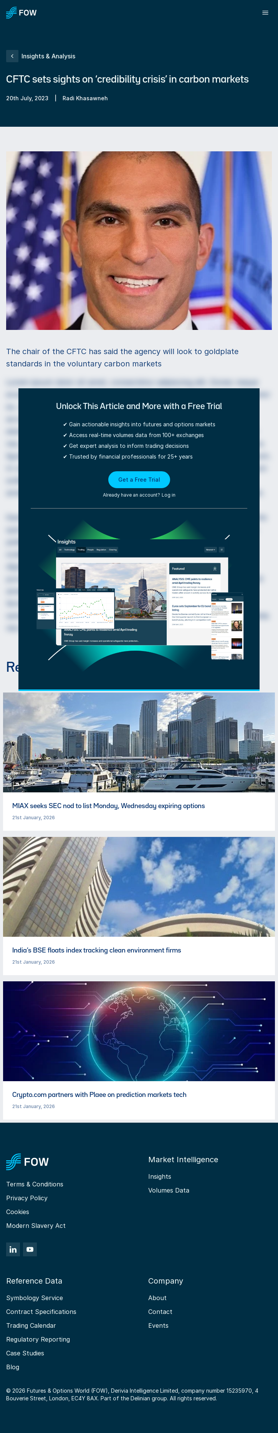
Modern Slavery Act (36, 1225)
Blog (12, 1367)
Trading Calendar (31, 1325)
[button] (139, 485)
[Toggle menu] (265, 12)
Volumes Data (168, 1190)
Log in (168, 495)
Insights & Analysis (40, 56)
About (157, 1298)
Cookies (17, 1212)
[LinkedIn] (13, 1249)
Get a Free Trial (139, 479)
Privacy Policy (27, 1198)
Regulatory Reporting (38, 1339)
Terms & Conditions (34, 1184)
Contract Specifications (41, 1311)
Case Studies (25, 1353)
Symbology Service (34, 1298)
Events (158, 1325)
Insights (159, 1176)
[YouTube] (30, 1249)
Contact (160, 1311)
